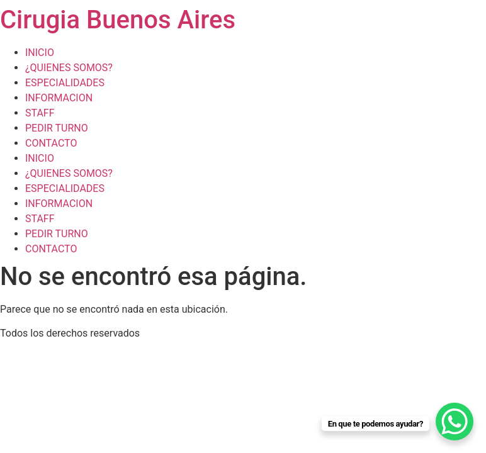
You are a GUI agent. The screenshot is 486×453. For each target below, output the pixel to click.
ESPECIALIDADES (65, 83)
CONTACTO (51, 143)
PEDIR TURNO (56, 128)
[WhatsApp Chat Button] (454, 421)
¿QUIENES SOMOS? (69, 68)
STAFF (40, 113)
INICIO (39, 53)
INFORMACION (59, 98)
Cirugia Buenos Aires (117, 20)
